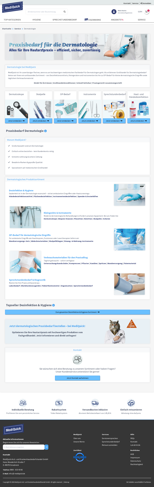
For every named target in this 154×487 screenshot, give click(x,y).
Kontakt (133, 441)
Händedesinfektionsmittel (20, 196)
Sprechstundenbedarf (65, 19)
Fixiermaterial (130, 263)
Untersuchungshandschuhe (56, 263)
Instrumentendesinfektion (64, 196)
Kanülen (93, 263)
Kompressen (74, 263)
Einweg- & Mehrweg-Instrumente (78, 241)
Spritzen (102, 263)
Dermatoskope (50, 219)
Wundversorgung (114, 263)
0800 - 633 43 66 (16, 469)
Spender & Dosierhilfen (88, 196)
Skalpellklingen (56, 241)
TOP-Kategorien (12, 19)
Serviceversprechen (110, 438)
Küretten (88, 219)
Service (142, 19)
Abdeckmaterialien (39, 241)
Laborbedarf (14, 286)
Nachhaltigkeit (136, 464)
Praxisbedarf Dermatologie (26, 131)
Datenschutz (135, 461)
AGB (132, 454)
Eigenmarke (93, 19)
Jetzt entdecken (16, 121)
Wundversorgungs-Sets (19, 241)
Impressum (135, 457)
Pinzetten (78, 219)
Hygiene (36, 19)
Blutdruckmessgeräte (31, 286)
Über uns (77, 438)
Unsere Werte (79, 441)
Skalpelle (97, 219)
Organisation (66, 286)
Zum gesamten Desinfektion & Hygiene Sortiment (77, 312)
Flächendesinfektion (43, 196)
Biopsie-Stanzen (65, 219)
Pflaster (85, 263)
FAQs (132, 438)
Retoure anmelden (109, 445)
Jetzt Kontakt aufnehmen (77, 378)
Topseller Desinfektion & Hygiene (30, 305)
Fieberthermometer (50, 286)
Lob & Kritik (135, 445)
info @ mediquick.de (17, 473)
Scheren (106, 219)
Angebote (117, 19)
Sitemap (66, 482)
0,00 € (140, 11)
